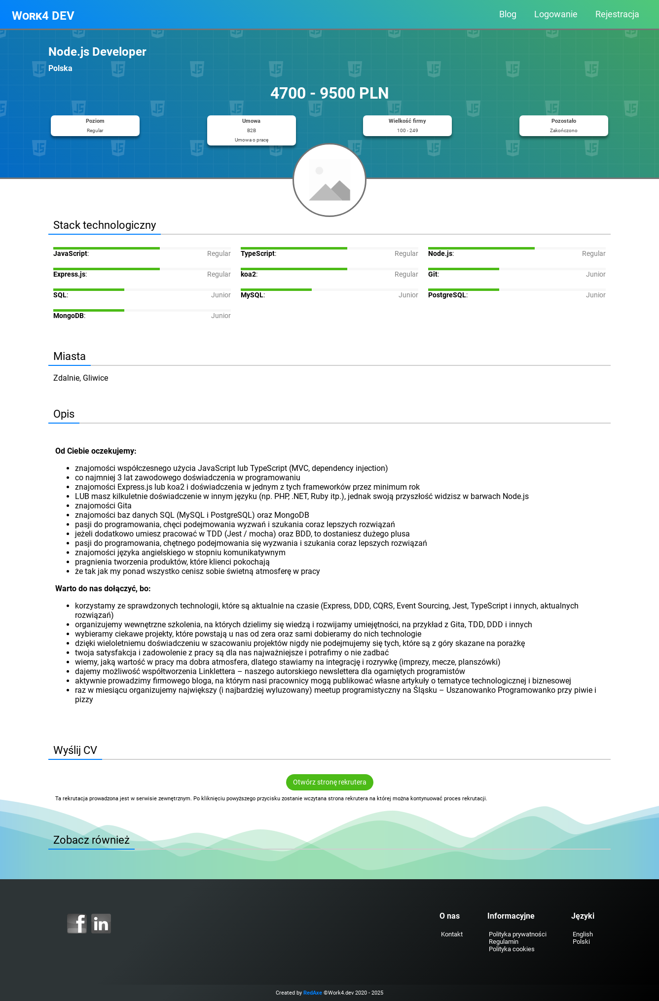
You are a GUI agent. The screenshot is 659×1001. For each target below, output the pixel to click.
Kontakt (452, 934)
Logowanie (556, 14)
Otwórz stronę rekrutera (329, 782)
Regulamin (503, 941)
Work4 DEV (43, 16)
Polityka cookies (512, 949)
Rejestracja (617, 14)
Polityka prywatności (518, 934)
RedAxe (312, 993)
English (583, 934)
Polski (581, 941)
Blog (507, 14)
